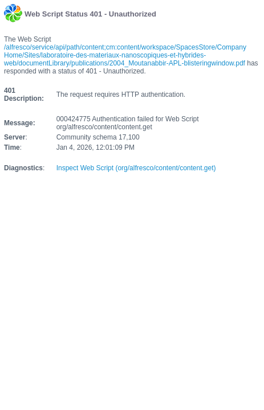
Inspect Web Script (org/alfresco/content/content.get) (136, 168)
